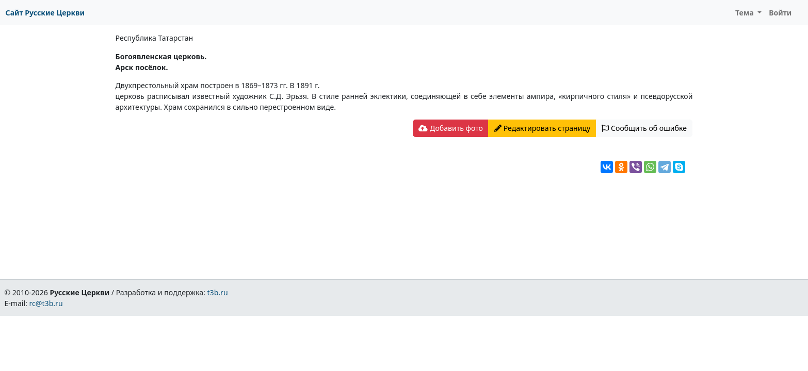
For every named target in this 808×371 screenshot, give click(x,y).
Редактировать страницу (542, 128)
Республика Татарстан (154, 38)
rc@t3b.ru (46, 303)
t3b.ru (217, 292)
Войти (780, 13)
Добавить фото (450, 128)
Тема (745, 13)
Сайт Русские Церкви (45, 13)
